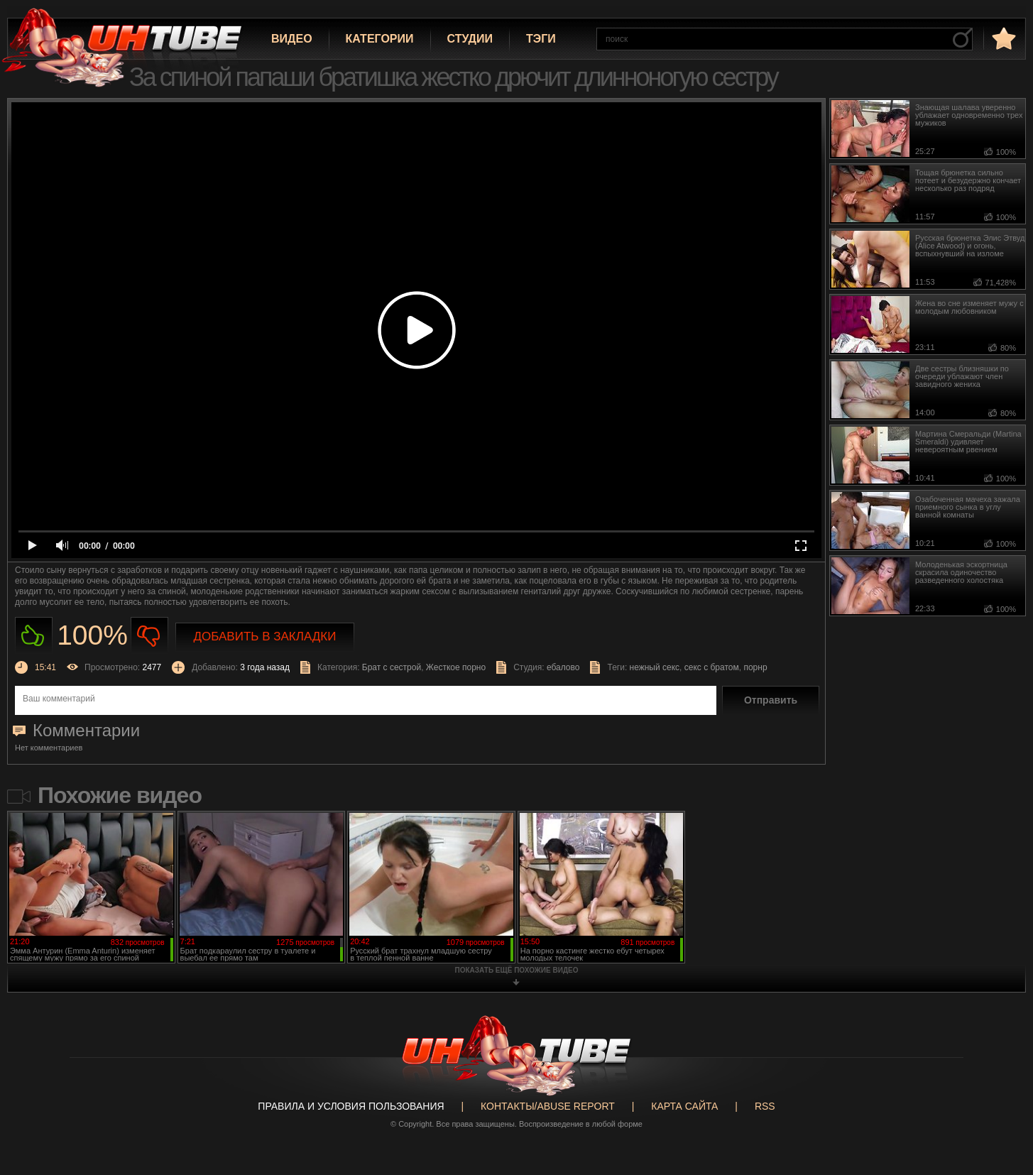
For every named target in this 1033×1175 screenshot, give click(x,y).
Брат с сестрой (391, 667)
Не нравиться (149, 636)
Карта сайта (684, 1106)
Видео (291, 39)
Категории (380, 39)
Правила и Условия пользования (351, 1106)
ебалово (563, 667)
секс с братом (711, 667)
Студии (470, 39)
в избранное (1002, 38)
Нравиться (34, 636)
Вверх (1001, 1107)
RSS (765, 1106)
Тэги (541, 39)
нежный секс (655, 667)
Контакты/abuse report (548, 1106)
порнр (755, 667)
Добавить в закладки (265, 636)
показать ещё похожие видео (517, 970)
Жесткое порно (456, 667)
